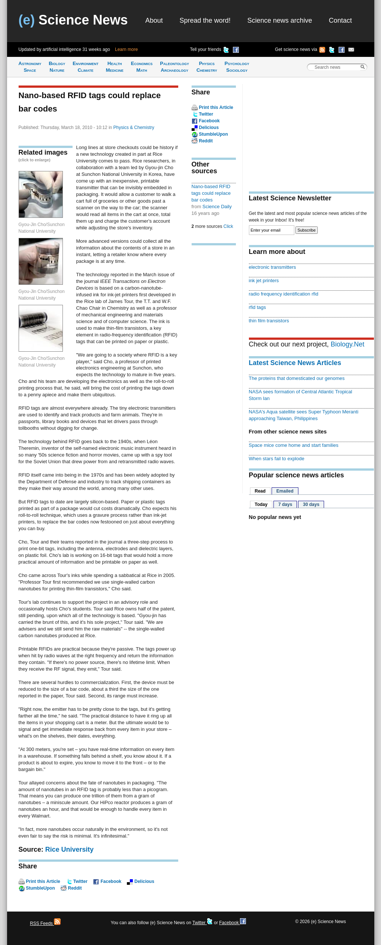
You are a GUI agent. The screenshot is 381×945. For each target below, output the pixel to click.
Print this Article (43, 881)
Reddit (75, 888)
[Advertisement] (214, 366)
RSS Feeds (45, 923)
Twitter (80, 881)
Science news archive (279, 20)
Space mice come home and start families (294, 445)
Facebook (110, 881)
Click (228, 226)
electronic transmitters (272, 267)
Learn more (126, 49)
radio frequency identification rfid (283, 294)
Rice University (69, 849)
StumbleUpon (40, 888)
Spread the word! (205, 20)
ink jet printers (264, 280)
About (154, 20)
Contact (340, 20)
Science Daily (217, 206)
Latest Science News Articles (295, 363)
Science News (73, 20)
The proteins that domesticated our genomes (297, 378)
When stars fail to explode (276, 458)
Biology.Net (348, 344)
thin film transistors (269, 320)
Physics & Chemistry (133, 127)
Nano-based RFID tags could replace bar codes (211, 193)
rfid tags (257, 307)
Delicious (144, 881)
